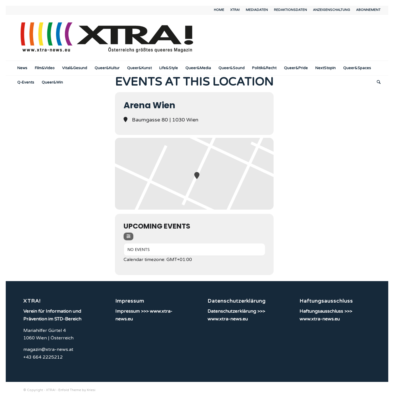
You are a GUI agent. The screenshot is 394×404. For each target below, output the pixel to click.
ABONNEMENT (368, 10)
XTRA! (235, 10)
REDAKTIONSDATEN (290, 10)
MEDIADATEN (257, 10)
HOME (219, 10)
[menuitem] (219, 10)
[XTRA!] (107, 38)
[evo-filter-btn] (128, 236)
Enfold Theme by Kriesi (76, 390)
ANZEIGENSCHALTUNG (331, 10)
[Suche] (376, 82)
